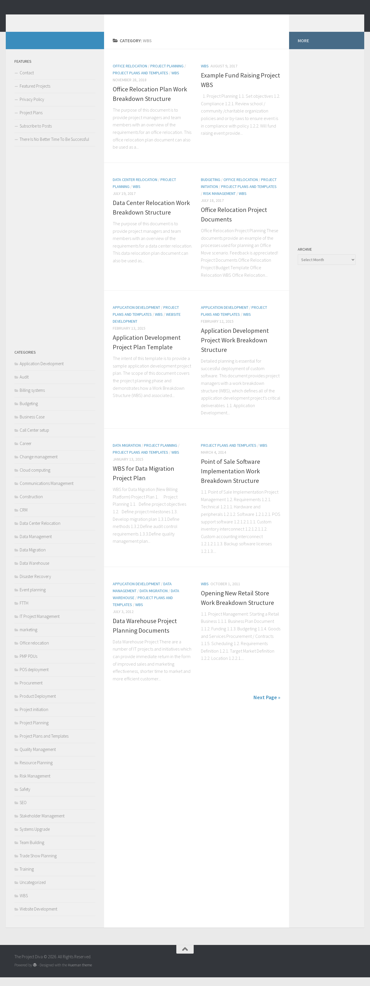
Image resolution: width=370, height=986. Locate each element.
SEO (23, 811)
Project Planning (167, 74)
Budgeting (210, 188)
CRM (23, 518)
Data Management (36, 545)
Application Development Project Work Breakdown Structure (235, 348)
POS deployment (34, 678)
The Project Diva (56, 19)
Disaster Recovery (35, 585)
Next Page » (267, 706)
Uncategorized (33, 891)
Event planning (33, 598)
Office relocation (130, 74)
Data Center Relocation (135, 188)
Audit (24, 385)
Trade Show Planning (38, 864)
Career (26, 452)
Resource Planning (36, 771)
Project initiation (34, 718)
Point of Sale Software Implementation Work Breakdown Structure (230, 479)
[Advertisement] (54, 256)
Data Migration (127, 454)
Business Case (32, 425)
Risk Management (219, 202)
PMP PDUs (28, 665)
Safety (25, 798)
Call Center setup (34, 439)
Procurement (31, 691)
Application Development (136, 316)
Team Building (32, 851)
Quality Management (38, 758)
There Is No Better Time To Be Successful (54, 148)
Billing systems (32, 399)
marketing (28, 638)
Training (27, 877)
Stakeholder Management (42, 824)
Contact (27, 81)
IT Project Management (40, 625)
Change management (39, 465)
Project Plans (31, 121)
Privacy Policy (32, 108)
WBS (175, 81)
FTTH (24, 611)
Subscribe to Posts (36, 134)
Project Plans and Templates (140, 81)
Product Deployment (38, 705)
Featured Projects (35, 94)
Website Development (38, 917)
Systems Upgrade (35, 838)
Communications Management (46, 492)
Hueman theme (80, 973)
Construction (31, 505)
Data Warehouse (34, 572)
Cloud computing (35, 478)
